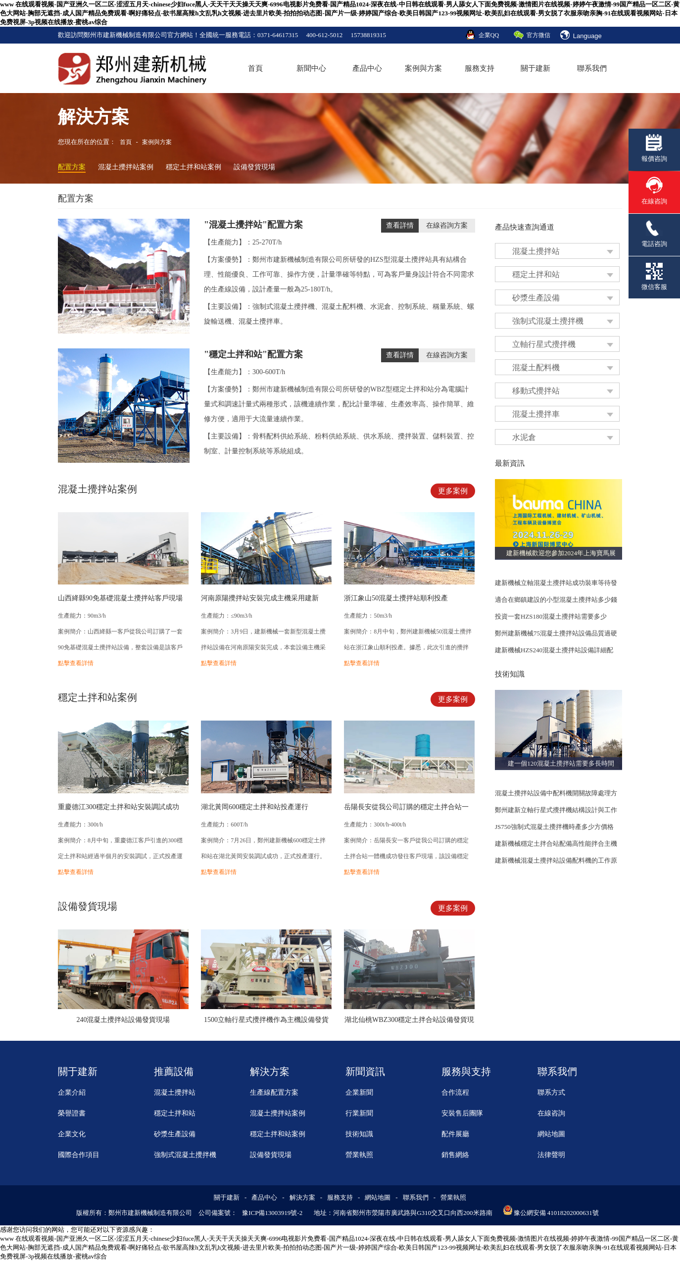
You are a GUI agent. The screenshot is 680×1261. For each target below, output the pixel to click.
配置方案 (72, 167)
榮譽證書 (72, 1113)
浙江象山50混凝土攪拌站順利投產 (396, 598)
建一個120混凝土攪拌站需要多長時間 (561, 763)
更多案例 (453, 491)
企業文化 (72, 1134)
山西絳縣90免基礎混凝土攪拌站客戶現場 (120, 598)
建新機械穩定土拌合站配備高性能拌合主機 (556, 843)
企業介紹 (72, 1092)
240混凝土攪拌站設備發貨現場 (123, 1019)
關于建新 (535, 68)
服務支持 (479, 68)
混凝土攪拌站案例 (125, 167)
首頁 (255, 68)
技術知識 (359, 1134)
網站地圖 (551, 1134)
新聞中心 (311, 68)
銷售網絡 (455, 1155)
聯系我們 (592, 68)
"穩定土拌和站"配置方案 (253, 354)
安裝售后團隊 (462, 1113)
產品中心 (367, 68)
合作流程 (455, 1092)
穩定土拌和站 (174, 1113)
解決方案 (302, 1197)
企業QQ (489, 35)
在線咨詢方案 (447, 225)
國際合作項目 (78, 1155)
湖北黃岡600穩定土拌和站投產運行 (254, 807)
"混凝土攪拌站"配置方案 (253, 225)
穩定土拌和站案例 (193, 167)
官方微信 (538, 35)
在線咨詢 (551, 1113)
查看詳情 (400, 225)
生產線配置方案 (274, 1092)
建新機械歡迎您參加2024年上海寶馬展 (561, 553)
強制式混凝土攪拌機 (185, 1155)
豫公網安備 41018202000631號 (556, 1212)
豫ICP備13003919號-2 (272, 1212)
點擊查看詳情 (76, 663)
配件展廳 (455, 1134)
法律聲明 (551, 1155)
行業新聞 (359, 1113)
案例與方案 (423, 68)
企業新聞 (359, 1092)
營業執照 (359, 1155)
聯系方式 (551, 1092)
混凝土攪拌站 (174, 1092)
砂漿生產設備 (174, 1134)
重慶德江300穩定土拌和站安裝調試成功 (118, 807)
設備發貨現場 (254, 167)
